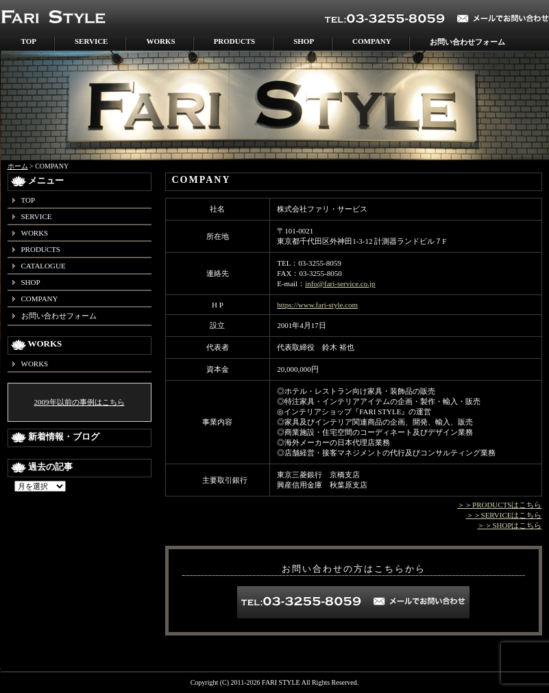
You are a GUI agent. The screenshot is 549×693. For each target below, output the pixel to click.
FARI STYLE (281, 682)
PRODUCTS (235, 41)
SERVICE (91, 41)
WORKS (160, 41)
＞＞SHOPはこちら (509, 525)
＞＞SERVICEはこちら (504, 515)
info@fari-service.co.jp (340, 283)
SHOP (303, 41)
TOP (28, 41)
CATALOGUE (43, 266)
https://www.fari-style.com (317, 305)
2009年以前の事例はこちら (79, 402)
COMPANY (371, 41)
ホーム (18, 166)
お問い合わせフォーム (467, 42)
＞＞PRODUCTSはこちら (499, 505)
